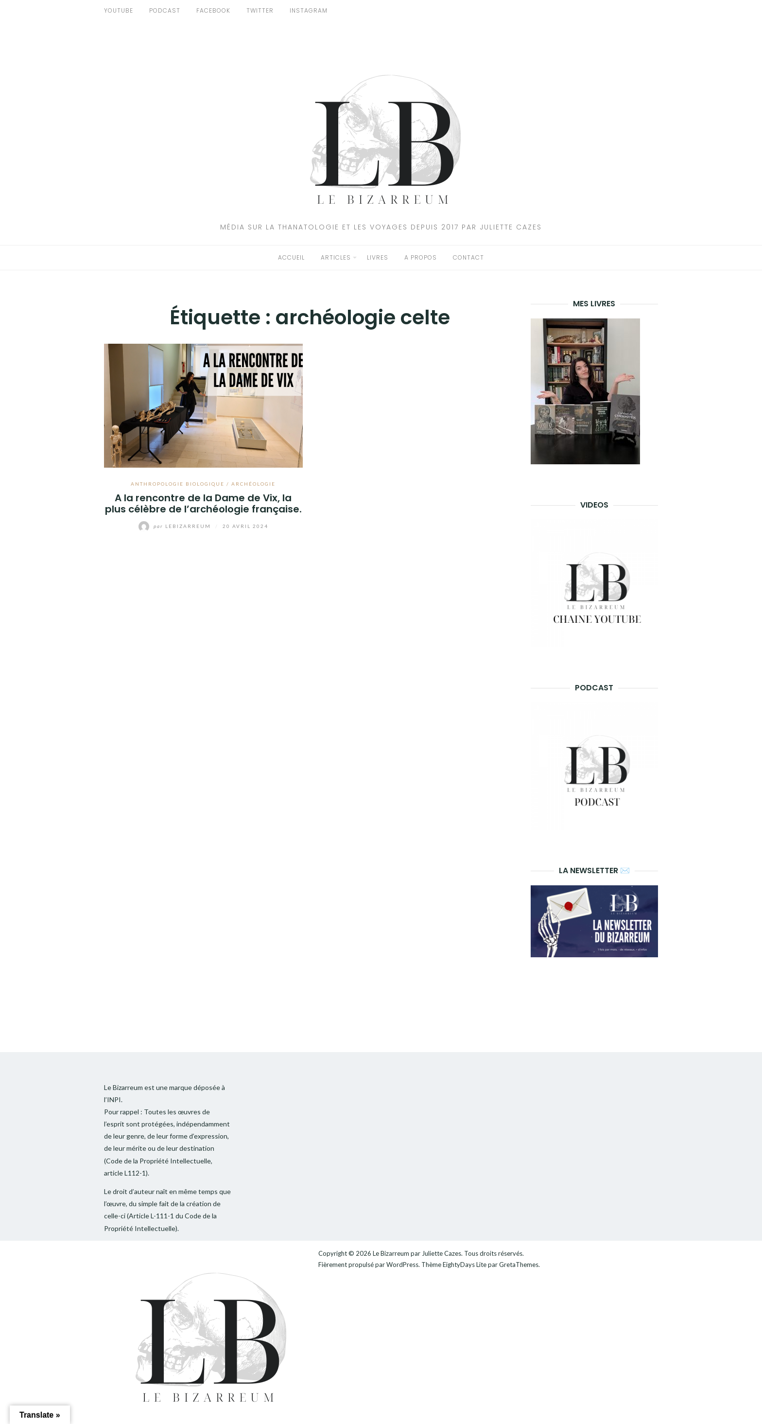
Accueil (291, 257)
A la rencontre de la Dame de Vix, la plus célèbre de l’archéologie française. (203, 503)
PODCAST (164, 10)
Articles (336, 257)
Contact (468, 257)
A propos (420, 257)
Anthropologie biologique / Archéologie (203, 484)
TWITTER (260, 10)
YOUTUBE (118, 10)
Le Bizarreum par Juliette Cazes (417, 1253)
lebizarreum (176, 526)
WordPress (402, 1264)
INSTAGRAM (309, 10)
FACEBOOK (213, 10)
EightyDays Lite (464, 1264)
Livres (377, 257)
